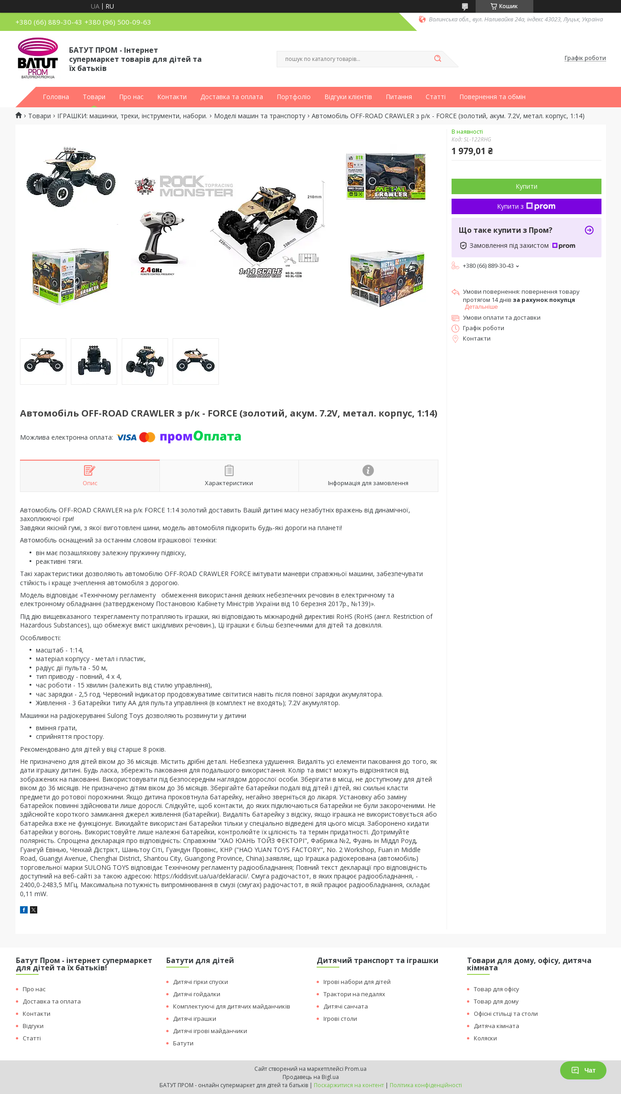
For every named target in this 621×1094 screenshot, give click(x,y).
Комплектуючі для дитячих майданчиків (231, 1006)
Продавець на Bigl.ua (311, 1077)
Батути (183, 1043)
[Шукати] (438, 59)
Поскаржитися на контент (349, 1085)
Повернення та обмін (492, 97)
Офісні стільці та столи (506, 1013)
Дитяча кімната (496, 1026)
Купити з (526, 206)
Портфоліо (294, 97)
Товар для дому (496, 1001)
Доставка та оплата (231, 97)
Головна (56, 97)
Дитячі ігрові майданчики (210, 1031)
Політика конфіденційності (426, 1085)
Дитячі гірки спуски (200, 982)
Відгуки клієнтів (348, 97)
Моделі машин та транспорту (259, 116)
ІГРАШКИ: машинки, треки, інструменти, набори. (132, 116)
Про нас (131, 97)
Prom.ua (356, 1069)
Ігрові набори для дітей (357, 982)
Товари (94, 97)
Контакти (172, 97)
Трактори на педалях (354, 994)
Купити (526, 186)
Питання (399, 97)
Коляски (485, 1038)
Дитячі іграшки (194, 1018)
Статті (436, 97)
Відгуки (33, 1026)
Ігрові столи (340, 1018)
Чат (583, 1070)
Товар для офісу (496, 989)
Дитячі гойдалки (196, 994)
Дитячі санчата (345, 1006)
